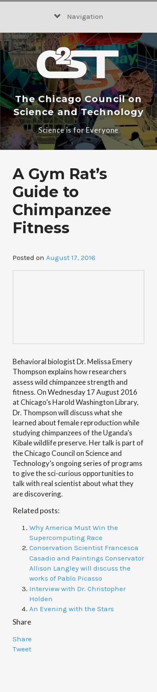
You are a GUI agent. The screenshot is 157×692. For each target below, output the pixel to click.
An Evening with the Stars (71, 609)
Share (22, 639)
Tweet (22, 649)
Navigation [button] (78, 16)
